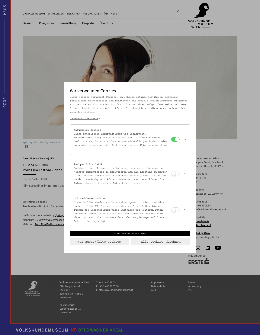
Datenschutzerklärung (85, 119)
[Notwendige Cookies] (175, 139)
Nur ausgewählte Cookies (99, 242)
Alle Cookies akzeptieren (130, 233)
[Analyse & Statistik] (175, 173)
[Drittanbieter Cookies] (175, 209)
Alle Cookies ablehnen (161, 242)
